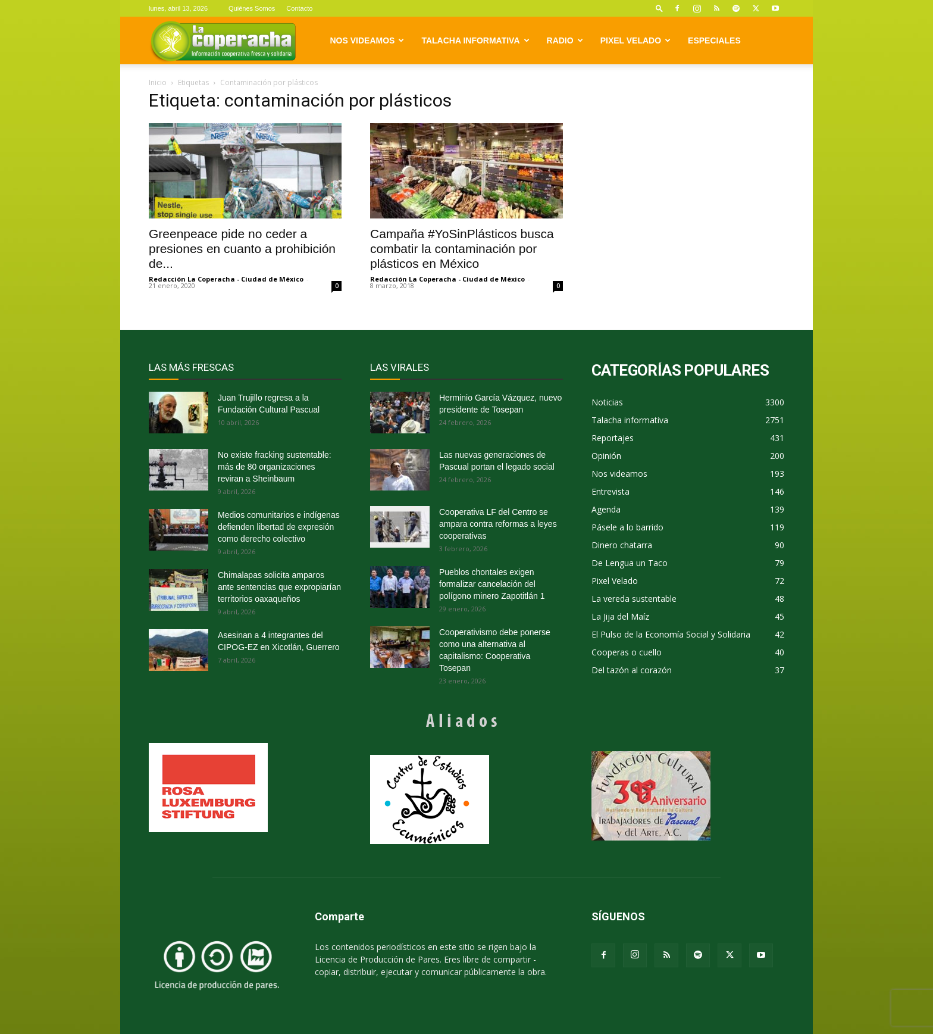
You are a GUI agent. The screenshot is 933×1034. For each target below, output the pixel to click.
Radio (565, 40)
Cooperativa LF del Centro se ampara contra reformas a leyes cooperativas (498, 524)
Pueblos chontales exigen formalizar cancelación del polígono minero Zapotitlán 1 (491, 584)
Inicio (158, 82)
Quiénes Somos (251, 8)
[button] (659, 8)
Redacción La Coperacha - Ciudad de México (226, 278)
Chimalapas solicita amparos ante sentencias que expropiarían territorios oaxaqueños (279, 587)
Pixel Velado (635, 40)
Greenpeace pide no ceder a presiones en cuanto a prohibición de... (242, 248)
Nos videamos (367, 40)
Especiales (714, 40)
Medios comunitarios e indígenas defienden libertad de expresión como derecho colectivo (279, 526)
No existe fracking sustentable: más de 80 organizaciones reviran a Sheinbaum (274, 466)
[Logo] (223, 41)
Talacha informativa (475, 40)
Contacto (299, 8)
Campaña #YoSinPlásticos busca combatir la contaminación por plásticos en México (462, 248)
